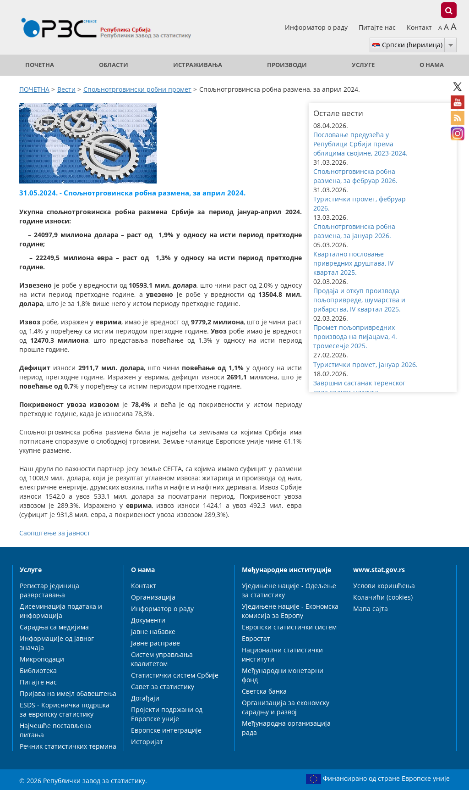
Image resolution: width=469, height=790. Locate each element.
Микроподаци (42, 659)
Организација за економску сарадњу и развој (285, 707)
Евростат (256, 638)
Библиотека (38, 670)
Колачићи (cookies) (383, 597)
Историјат (147, 741)
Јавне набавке (153, 631)
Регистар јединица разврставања (49, 590)
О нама (432, 65)
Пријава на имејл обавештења (68, 693)
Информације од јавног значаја (57, 643)
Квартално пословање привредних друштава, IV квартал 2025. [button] (353, 263)
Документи (148, 620)
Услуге (363, 65)
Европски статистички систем (289, 627)
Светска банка (264, 691)
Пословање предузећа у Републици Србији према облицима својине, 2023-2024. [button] (360, 143)
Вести (66, 89)
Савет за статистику (162, 686)
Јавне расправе (155, 643)
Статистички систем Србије (174, 675)
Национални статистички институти (282, 654)
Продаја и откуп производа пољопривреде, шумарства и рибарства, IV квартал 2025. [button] (359, 299)
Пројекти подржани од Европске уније (166, 714)
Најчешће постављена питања (55, 730)
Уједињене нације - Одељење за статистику (289, 590)
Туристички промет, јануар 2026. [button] (365, 364)
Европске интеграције (166, 730)
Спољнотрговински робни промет (137, 89)
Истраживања (197, 65)
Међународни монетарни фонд (282, 675)
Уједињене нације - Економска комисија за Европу (290, 611)
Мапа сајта (370, 608)
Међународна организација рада (286, 728)
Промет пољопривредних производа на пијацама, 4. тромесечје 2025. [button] (355, 336)
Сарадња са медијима (54, 627)
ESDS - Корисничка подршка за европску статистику (64, 709)
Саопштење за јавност (54, 533)
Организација (153, 597)
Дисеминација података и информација (61, 611)
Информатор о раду (317, 27)
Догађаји (145, 698)
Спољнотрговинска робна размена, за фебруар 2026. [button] (355, 176)
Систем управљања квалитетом (162, 659)
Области (113, 65)
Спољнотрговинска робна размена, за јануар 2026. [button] (354, 231)
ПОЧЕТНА (39, 65)
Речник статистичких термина (68, 746)
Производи (287, 65)
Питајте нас (378, 27)
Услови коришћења (384, 585)
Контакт (419, 27)
